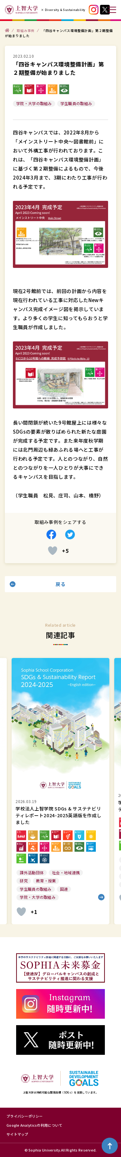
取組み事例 (26, 30)
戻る (60, 584)
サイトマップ (17, 1134)
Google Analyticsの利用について (34, 1125)
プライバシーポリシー (24, 1116)
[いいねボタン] (52, 550)
